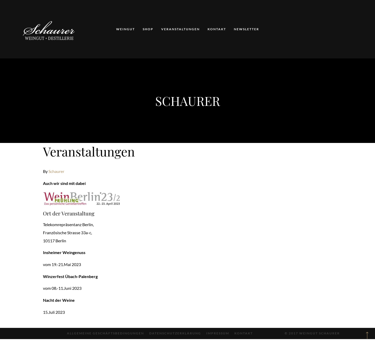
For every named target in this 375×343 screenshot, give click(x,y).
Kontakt (217, 29)
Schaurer (56, 171)
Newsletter (246, 29)
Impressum (217, 333)
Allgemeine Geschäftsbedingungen (105, 333)
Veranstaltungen (180, 29)
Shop (148, 29)
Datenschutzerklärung (175, 333)
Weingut (125, 29)
